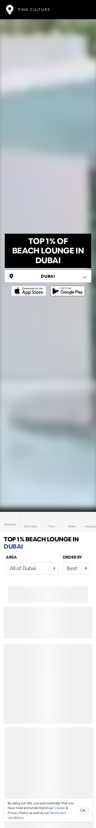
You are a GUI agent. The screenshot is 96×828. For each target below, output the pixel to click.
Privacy (13, 813)
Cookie (59, 808)
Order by (72, 557)
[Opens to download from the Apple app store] (29, 287)
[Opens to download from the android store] (66, 287)
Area (11, 557)
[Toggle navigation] (82, 9)
